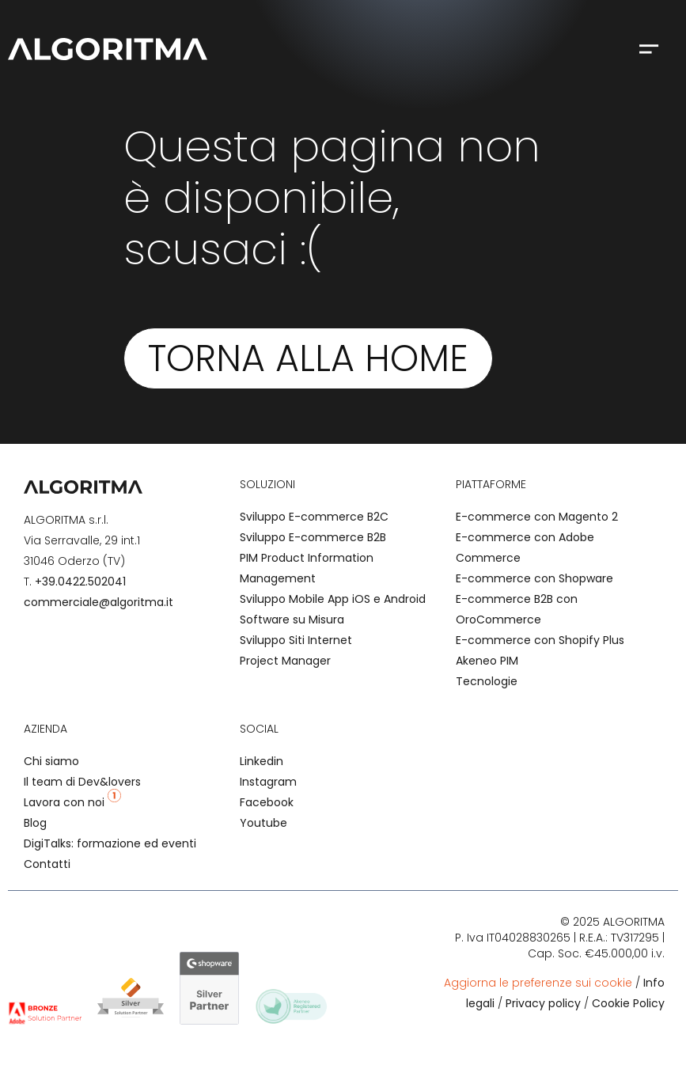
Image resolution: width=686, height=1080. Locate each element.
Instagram (268, 782)
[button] (648, 48)
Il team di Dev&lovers (82, 782)
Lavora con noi (72, 802)
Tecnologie (486, 681)
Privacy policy (543, 1003)
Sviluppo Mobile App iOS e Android (333, 599)
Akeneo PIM (487, 661)
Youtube (263, 823)
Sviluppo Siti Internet (296, 640)
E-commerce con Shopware (534, 578)
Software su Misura (292, 619)
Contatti (47, 864)
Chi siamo (51, 761)
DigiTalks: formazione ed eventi (110, 843)
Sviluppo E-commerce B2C (314, 517)
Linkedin (261, 761)
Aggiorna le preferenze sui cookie (538, 983)
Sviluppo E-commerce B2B (313, 537)
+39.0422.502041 (80, 581)
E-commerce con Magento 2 (537, 517)
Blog (35, 823)
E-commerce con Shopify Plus (540, 640)
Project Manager (285, 661)
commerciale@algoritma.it (98, 602)
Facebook (267, 802)
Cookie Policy (628, 1003)
